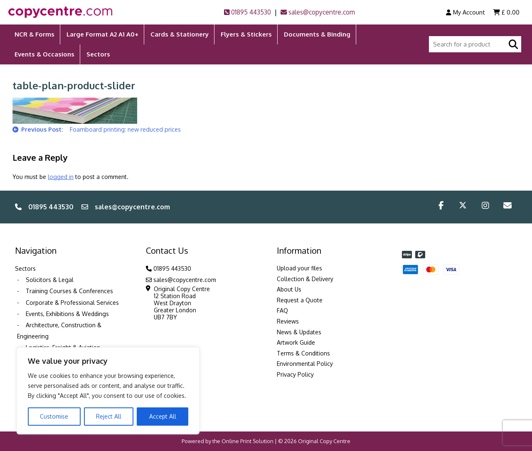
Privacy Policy (295, 374)
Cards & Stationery (179, 34)
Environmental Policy (305, 363)
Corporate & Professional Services (72, 302)
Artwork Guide (296, 342)
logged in (61, 176)
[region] (108, 390)
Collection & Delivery (305, 278)
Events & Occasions (44, 54)
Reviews (288, 321)
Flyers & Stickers (246, 34)
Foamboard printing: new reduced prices (125, 129)
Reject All (108, 416)
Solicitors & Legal (50, 279)
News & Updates (299, 332)
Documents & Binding (317, 34)
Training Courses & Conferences (69, 290)
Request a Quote (300, 300)
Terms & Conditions (303, 353)
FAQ (282, 310)
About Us (289, 289)
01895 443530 (247, 12)
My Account (465, 12)
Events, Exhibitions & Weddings (67, 313)
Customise (54, 416)
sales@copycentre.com (318, 12)
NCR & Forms (34, 34)
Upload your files (299, 268)
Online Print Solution (247, 441)
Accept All (162, 416)
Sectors (98, 54)
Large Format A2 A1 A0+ (102, 34)
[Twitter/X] (463, 206)
